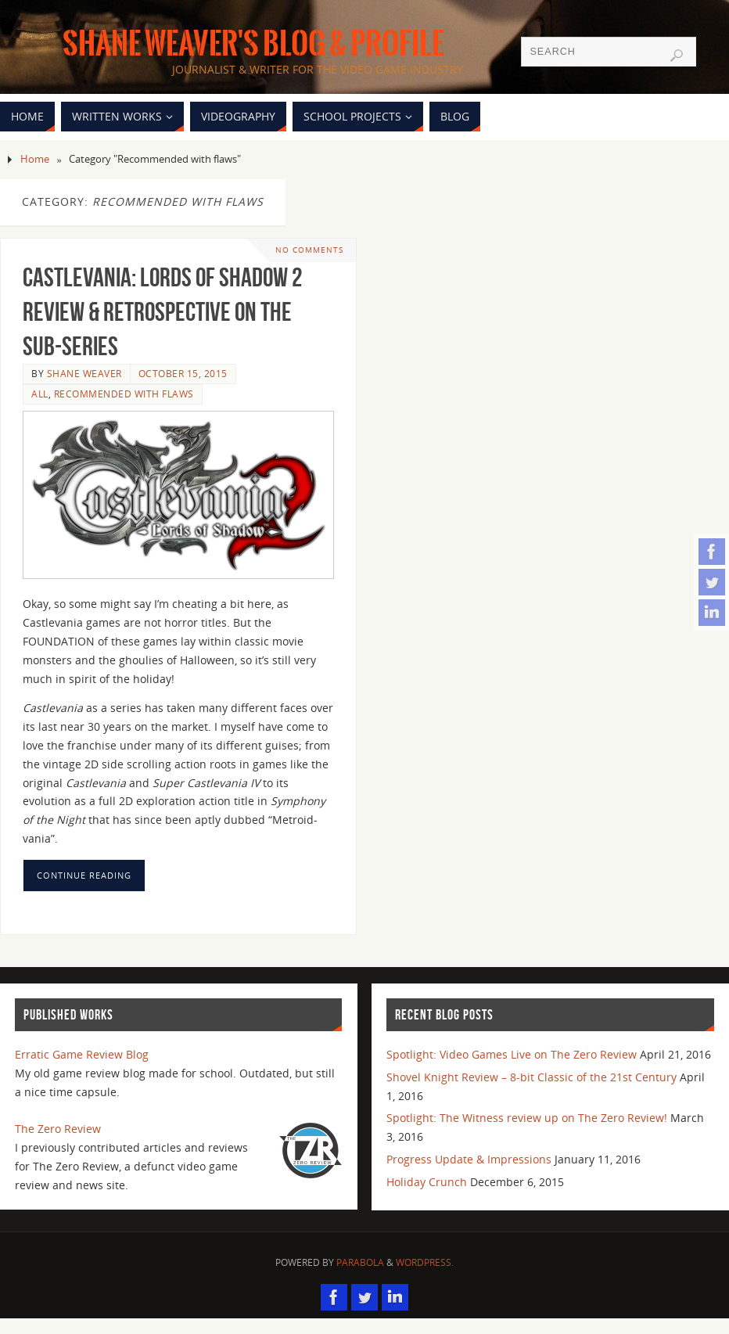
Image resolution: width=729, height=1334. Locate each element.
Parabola (360, 1262)
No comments (309, 250)
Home (34, 159)
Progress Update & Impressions (468, 1159)
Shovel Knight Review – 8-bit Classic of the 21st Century (531, 1077)
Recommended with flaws (124, 393)
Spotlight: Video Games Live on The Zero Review (511, 1054)
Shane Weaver (84, 373)
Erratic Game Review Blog (82, 1054)
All (39, 393)
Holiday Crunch (426, 1181)
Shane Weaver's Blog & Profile (253, 43)
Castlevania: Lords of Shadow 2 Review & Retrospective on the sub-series (162, 312)
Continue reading (84, 875)
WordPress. (425, 1262)
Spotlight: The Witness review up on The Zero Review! (526, 1117)
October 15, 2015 (183, 373)
